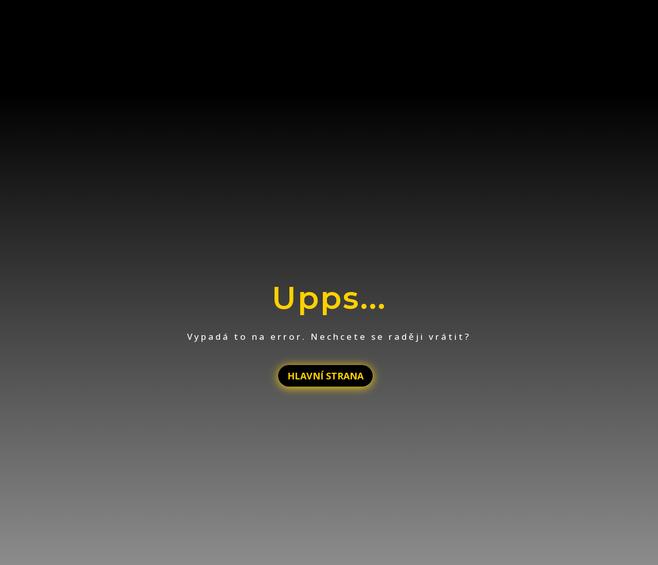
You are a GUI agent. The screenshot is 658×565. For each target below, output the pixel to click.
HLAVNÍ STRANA (325, 376)
